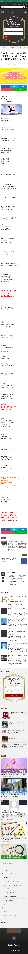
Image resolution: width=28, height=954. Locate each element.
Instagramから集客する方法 (7, 776)
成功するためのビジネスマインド (15, 62)
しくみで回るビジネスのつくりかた (11, 881)
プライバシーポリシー (19, 944)
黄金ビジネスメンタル (18, 64)
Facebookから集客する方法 (7, 819)
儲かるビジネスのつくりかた (8, 873)
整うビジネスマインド (7, 907)
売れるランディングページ (9, 904)
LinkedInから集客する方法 (9, 900)
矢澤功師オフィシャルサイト (17, 950)
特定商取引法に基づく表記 (14, 945)
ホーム (4, 944)
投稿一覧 (20, 573)
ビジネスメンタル (5, 64)
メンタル (11, 64)
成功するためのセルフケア (9, 911)
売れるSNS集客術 (6, 889)
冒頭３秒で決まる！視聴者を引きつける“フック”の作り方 (13, 774)
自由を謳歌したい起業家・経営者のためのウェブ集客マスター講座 (14, 680)
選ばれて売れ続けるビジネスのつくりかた (13, 885)
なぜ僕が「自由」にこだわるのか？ (16, 608)
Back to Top (14, 931)
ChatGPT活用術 (7, 877)
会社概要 (10, 944)
